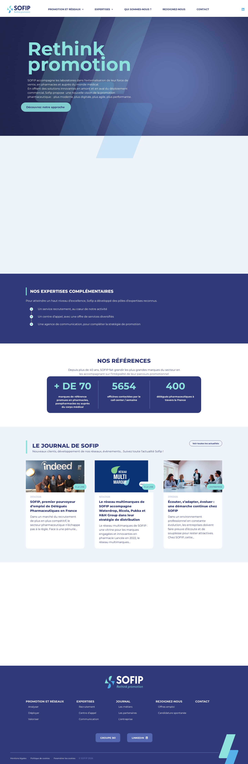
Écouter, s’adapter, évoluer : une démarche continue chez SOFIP (192, 506)
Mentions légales (18, 758)
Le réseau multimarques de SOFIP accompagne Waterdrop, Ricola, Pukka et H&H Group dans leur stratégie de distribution (122, 511)
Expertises (102, 9)
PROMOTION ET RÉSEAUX (64, 9)
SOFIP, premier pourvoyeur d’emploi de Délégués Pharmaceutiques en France (53, 506)
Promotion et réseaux (45, 701)
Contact (203, 9)
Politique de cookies (40, 758)
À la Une (79, 487)
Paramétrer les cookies (64, 758)
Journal (123, 701)
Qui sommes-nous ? (137, 9)
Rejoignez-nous (174, 9)
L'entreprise (215, 487)
